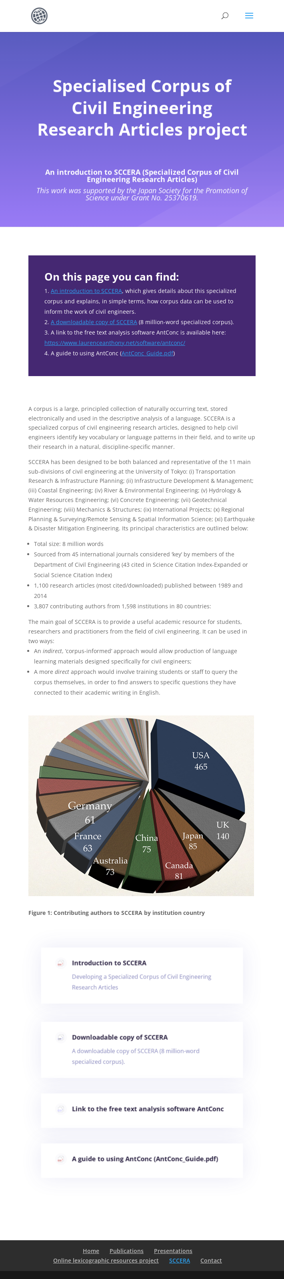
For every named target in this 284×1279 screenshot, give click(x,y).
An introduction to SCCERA (86, 291)
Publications (127, 1251)
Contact (211, 1260)
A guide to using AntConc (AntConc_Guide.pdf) (145, 1160)
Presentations (173, 1251)
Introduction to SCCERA (111, 965)
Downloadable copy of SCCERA (121, 1040)
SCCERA (179, 1260)
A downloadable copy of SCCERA (94, 322)
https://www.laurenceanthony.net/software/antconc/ (114, 343)
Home (91, 1251)
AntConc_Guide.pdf (147, 353)
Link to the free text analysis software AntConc (147, 1110)
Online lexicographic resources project (106, 1260)
